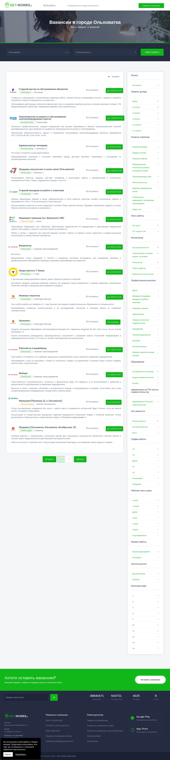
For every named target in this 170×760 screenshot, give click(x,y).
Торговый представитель (141, 335)
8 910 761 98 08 (11, 738)
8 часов (135, 500)
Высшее (135, 383)
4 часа (134, 518)
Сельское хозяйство (139, 159)
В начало (49, 459)
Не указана (113, 322)
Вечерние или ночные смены (143, 274)
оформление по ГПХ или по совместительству (142, 403)
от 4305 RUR (114, 402)
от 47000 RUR (114, 272)
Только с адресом (138, 268)
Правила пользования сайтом (59, 736)
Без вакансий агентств (140, 248)
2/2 (133, 455)
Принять (8, 754)
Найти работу (152, 52)
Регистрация (92, 741)
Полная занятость (139, 421)
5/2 (133, 449)
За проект (136, 580)
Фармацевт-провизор (140, 308)
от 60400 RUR (114, 192)
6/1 (133, 467)
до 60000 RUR (114, 297)
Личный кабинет (94, 736)
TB (133, 648)
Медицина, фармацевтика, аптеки (142, 189)
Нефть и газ (136, 209)
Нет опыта (136, 225)
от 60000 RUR (114, 219)
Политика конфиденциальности (59, 741)
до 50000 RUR (114, 90)
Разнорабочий (137, 329)
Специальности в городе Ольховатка (82, 6)
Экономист (136, 341)
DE (133, 637)
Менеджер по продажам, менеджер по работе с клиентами (141, 299)
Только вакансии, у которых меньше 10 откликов (142, 255)
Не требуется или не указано (143, 372)
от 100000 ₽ (136, 125)
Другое (134, 290)
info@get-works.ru (12, 731)
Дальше (80, 459)
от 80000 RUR (114, 374)
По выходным (137, 478)
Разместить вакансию (151, 6)
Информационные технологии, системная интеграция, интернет (140, 167)
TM (133, 643)
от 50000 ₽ (136, 107)
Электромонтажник (139, 347)
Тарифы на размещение (97, 720)
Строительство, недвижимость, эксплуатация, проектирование (143, 200)
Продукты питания (139, 153)
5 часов (135, 524)
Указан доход (137, 262)
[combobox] (38, 52)
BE (133, 625)
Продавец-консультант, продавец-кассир (141, 321)
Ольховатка (115, 76)
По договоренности (139, 535)
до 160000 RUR (115, 118)
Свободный (136, 484)
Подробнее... (21, 754)
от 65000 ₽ (136, 113)
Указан (134, 101)
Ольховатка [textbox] (38, 52)
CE (133, 631)
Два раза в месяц (138, 574)
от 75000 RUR (114, 349)
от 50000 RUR (114, 147)
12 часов (135, 506)
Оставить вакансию (150, 680)
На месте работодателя (141, 552)
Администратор (138, 314)
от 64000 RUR (114, 247)
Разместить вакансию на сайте (100, 725)
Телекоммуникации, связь (142, 177)
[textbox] (105, 52)
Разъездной (136, 558)
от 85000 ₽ (136, 119)
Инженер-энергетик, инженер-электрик (143, 353)
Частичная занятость (140, 427)
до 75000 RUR (114, 170)
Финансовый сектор (139, 182)
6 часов (135, 530)
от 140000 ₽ (136, 131)
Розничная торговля (139, 147)
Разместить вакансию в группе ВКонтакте (105, 731)
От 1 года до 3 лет (139, 231)
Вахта (134, 433)
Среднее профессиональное (143, 377)
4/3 (133, 472)
